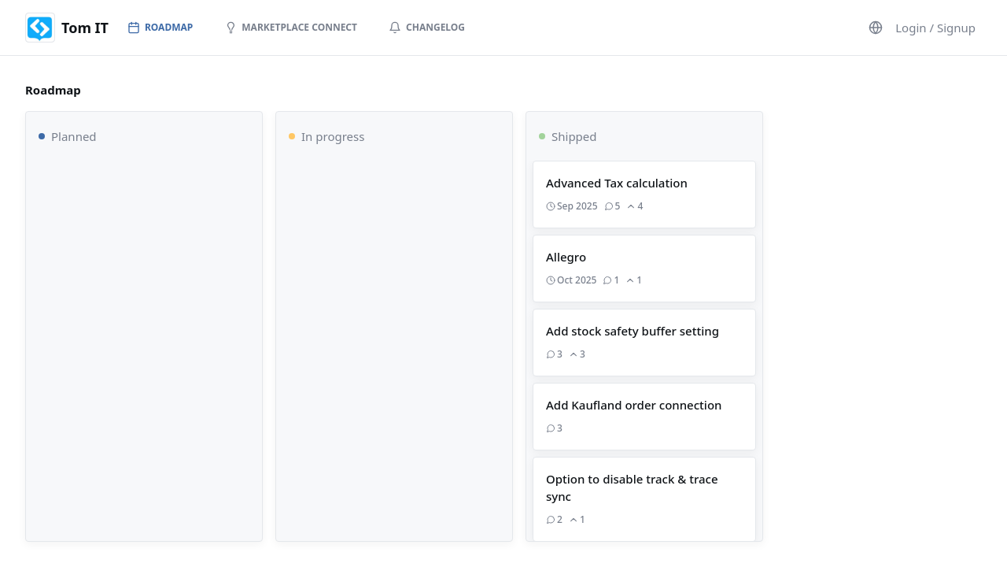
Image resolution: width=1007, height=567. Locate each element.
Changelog (427, 27)
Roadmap (160, 27)
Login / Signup (935, 27)
